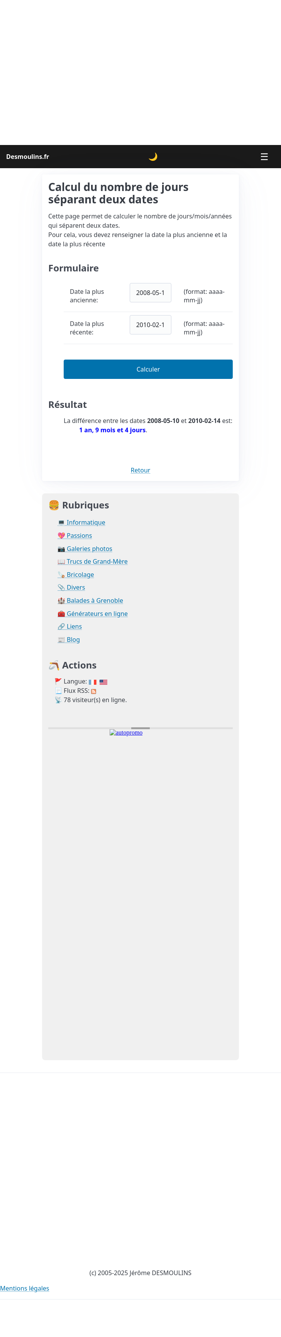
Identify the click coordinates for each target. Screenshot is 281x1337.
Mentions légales (24, 1288)
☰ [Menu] (264, 156)
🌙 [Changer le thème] (153, 156)
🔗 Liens (70, 626)
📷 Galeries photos (85, 549)
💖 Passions (75, 535)
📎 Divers (71, 587)
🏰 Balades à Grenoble (90, 600)
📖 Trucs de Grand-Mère (93, 561)
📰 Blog (69, 639)
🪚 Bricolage (76, 574)
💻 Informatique (81, 522)
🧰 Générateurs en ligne (93, 613)
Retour (141, 470)
